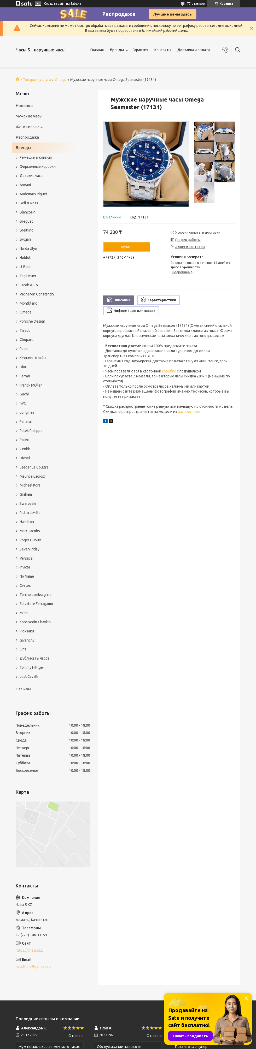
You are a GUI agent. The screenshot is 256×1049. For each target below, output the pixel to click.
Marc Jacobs (30, 531)
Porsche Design (32, 321)
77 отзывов (196, 3)
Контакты (162, 50)
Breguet (26, 221)
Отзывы (23, 689)
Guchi (24, 394)
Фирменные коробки (38, 166)
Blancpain (28, 212)
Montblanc (28, 303)
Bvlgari (25, 239)
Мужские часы (29, 116)
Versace (26, 558)
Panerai (26, 421)
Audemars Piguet (33, 194)
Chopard (26, 339)
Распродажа (27, 137)
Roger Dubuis (31, 540)
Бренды (117, 50)
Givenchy (27, 640)
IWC (23, 403)
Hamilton (27, 522)
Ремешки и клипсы (36, 157)
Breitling (26, 230)
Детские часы (31, 176)
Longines (27, 412)
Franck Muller (31, 385)
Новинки (24, 105)
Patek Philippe (31, 431)
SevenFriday (29, 549)
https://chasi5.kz (29, 950)
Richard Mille (30, 513)
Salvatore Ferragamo (36, 604)
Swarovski (28, 503)
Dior (23, 367)
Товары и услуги (37, 80)
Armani (25, 185)
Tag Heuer (28, 276)
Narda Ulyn (28, 248)
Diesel (25, 458)
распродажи (188, 412)
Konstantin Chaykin (35, 622)
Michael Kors (30, 485)
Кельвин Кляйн (33, 358)
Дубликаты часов (35, 658)
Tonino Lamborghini (35, 594)
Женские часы (29, 127)
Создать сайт (54, 3)
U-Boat (25, 267)
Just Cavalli (29, 676)
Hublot (25, 258)
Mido (24, 613)
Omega (61, 80)
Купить (126, 247)
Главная (97, 50)
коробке (169, 371)
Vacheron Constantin (37, 294)
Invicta (25, 567)
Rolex (24, 440)
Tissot (25, 330)
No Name (27, 576)
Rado (24, 349)
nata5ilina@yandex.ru (33, 966)
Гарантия (140, 50)
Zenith (25, 449)
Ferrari (25, 376)
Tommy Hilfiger (32, 667)
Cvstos (25, 585)
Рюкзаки (27, 631)
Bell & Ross (29, 203)
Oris (23, 649)
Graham (26, 494)
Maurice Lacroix (32, 476)
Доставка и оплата (193, 50)
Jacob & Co (29, 285)
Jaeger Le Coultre (34, 467)
